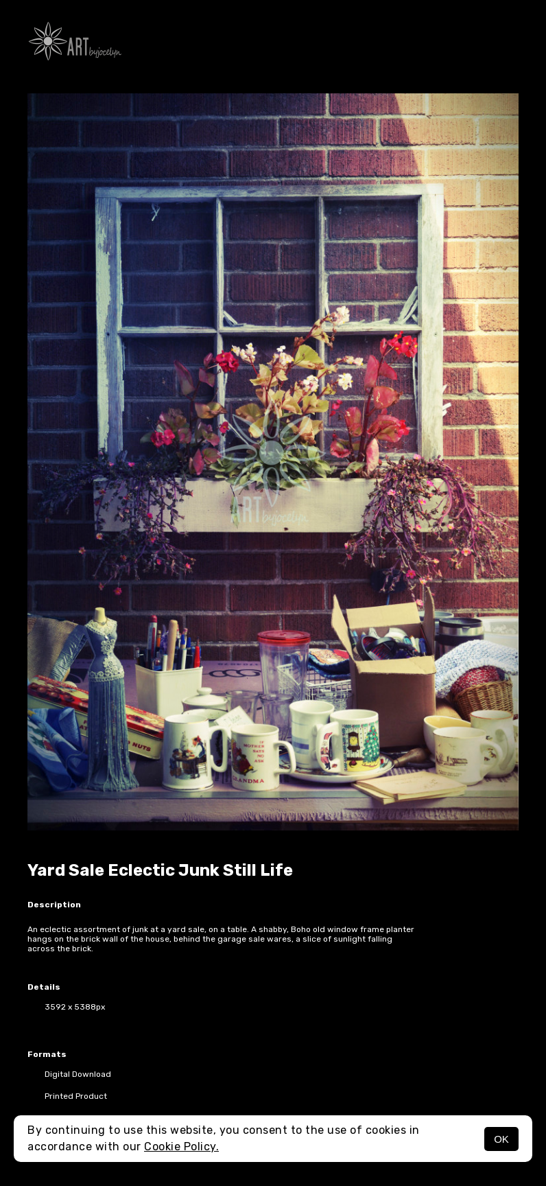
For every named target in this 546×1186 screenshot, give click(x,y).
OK (501, 1139)
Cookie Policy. (181, 1146)
